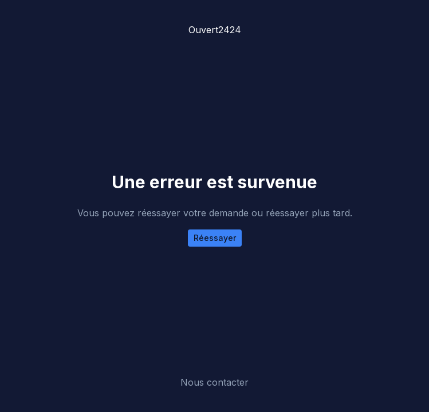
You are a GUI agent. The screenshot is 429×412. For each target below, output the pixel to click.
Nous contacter (214, 382)
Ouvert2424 (214, 29)
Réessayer (215, 238)
